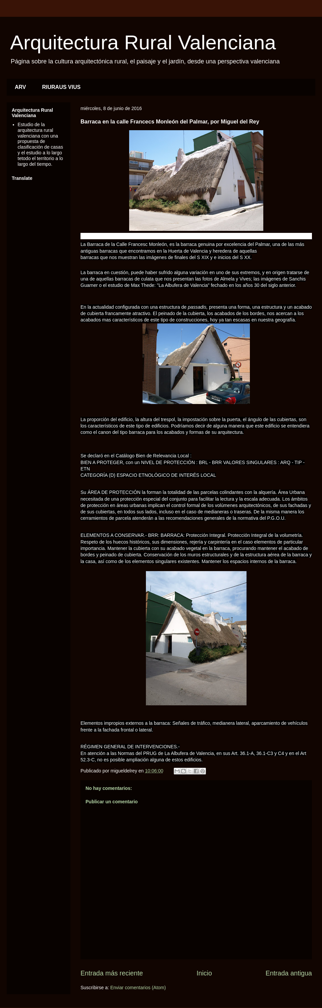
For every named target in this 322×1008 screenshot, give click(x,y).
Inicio (204, 973)
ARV (20, 87)
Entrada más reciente (111, 973)
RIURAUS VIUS (61, 87)
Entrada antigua (289, 973)
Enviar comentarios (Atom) (138, 987)
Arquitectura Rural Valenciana (143, 42)
